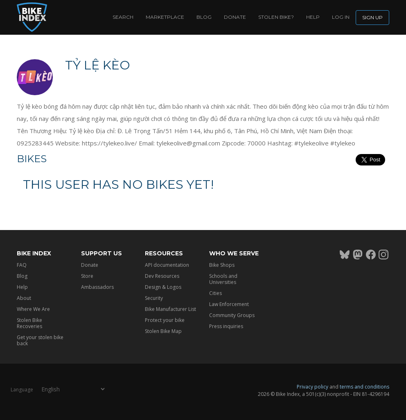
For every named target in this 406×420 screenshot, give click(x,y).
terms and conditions (364, 386)
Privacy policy (312, 386)
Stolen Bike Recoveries (29, 323)
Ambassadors (97, 287)
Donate (235, 17)
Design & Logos (163, 287)
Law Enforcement (229, 304)
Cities (215, 293)
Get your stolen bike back (40, 340)
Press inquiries (226, 326)
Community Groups (232, 315)
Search (123, 17)
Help (313, 17)
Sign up (372, 17)
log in (341, 17)
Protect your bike (165, 320)
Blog (204, 17)
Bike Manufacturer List (170, 309)
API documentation (167, 264)
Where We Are (33, 309)
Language (22, 389)
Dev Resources (162, 276)
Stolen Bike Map (163, 331)
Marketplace (165, 17)
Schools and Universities (223, 279)
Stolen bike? (276, 17)
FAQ (22, 264)
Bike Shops (222, 264)
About (24, 298)
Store (87, 276)
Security (154, 298)
